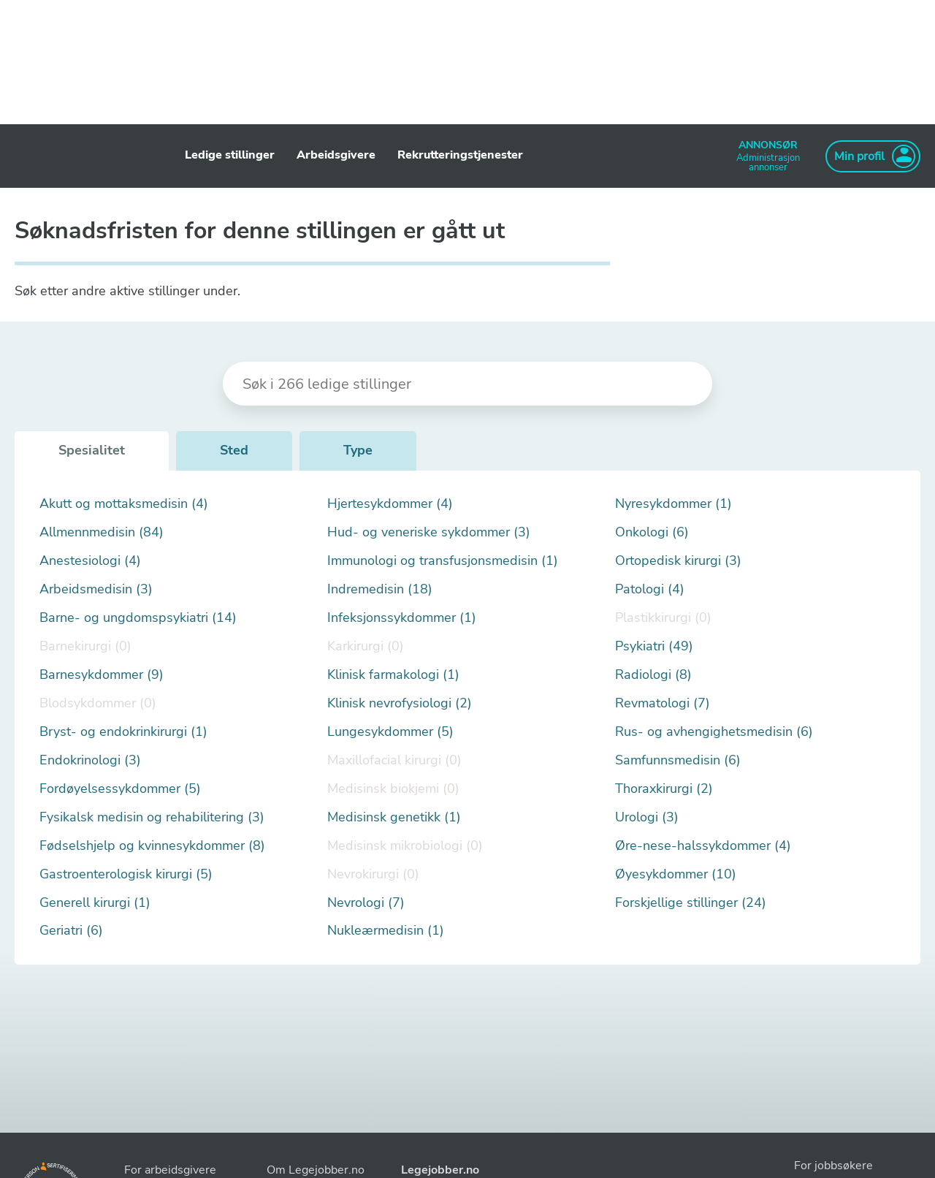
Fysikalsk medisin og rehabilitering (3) (151, 817)
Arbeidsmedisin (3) (96, 589)
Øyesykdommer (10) (675, 874)
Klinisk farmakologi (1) (393, 674)
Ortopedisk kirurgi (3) (678, 560)
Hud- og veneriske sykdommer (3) (428, 532)
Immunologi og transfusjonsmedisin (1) (442, 560)
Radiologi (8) (653, 674)
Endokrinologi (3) (90, 760)
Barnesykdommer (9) (101, 674)
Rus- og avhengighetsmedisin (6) (714, 731)
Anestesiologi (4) (90, 560)
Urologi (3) (647, 817)
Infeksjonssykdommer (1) (401, 617)
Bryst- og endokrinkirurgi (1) (123, 731)
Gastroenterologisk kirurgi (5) (126, 874)
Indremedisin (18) (379, 589)
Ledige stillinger (230, 155)
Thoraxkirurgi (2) (664, 788)
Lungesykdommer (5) (390, 731)
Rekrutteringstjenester (460, 155)
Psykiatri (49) (654, 646)
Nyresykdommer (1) (673, 503)
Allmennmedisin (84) (101, 532)
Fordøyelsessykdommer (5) (120, 788)
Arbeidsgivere (336, 155)
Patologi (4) (649, 589)
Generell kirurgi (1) (94, 902)
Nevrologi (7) (366, 902)
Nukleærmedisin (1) (385, 930)
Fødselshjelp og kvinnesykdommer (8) (152, 845)
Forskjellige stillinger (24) (690, 902)
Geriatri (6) (71, 930)
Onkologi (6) (652, 532)
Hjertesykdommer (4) (390, 503)
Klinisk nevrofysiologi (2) (399, 703)
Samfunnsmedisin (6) (678, 760)
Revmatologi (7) (662, 703)
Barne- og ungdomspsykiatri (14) (138, 617)
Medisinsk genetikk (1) (394, 817)
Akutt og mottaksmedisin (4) (123, 503)
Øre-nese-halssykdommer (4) (703, 845)
